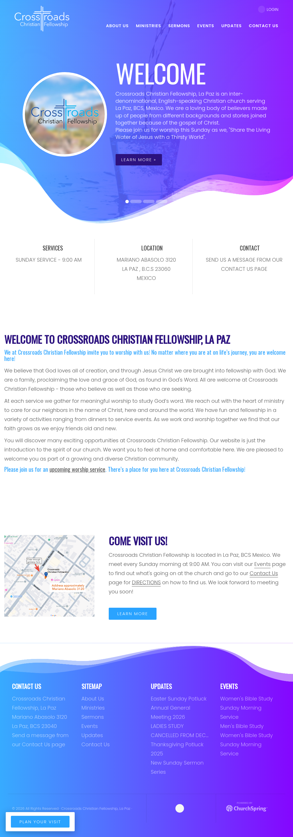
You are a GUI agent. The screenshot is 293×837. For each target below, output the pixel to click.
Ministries (93, 707)
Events (262, 564)
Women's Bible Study (246, 698)
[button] (7, 114)
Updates (92, 735)
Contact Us (96, 744)
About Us (93, 698)
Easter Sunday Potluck (179, 698)
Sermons (93, 716)
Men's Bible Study (242, 726)
